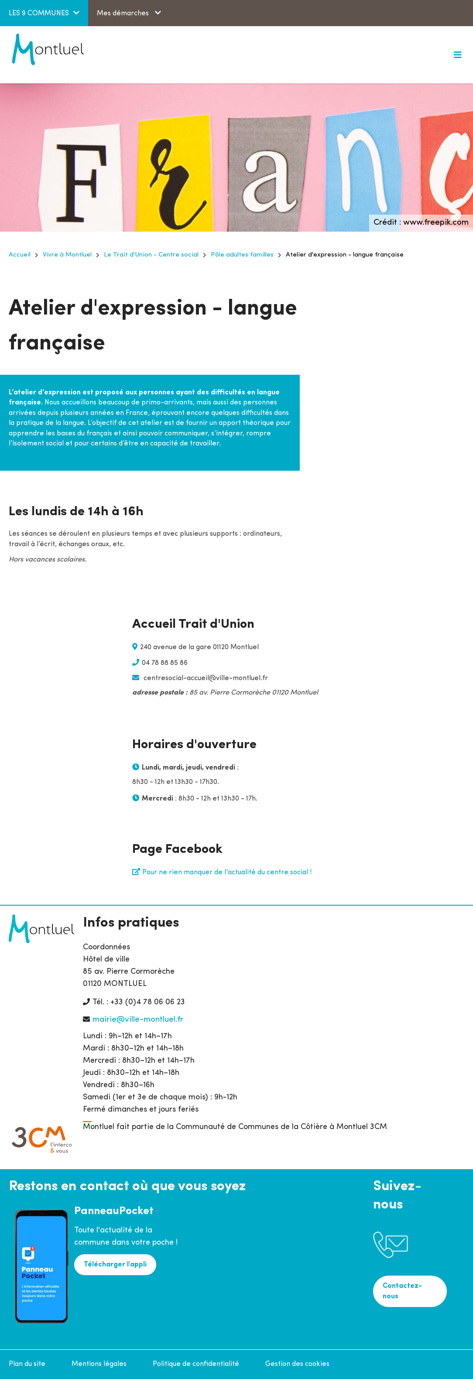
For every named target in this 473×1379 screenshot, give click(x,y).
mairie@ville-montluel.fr (138, 1020)
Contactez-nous (402, 1291)
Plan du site (27, 1364)
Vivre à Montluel (67, 255)
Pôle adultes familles (242, 255)
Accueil (20, 255)
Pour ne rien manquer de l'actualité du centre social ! (227, 872)
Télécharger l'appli (115, 1264)
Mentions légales (99, 1364)
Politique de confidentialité (196, 1364)
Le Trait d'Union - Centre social (151, 255)
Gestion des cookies (297, 1364)
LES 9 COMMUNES (39, 13)
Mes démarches (124, 13)
